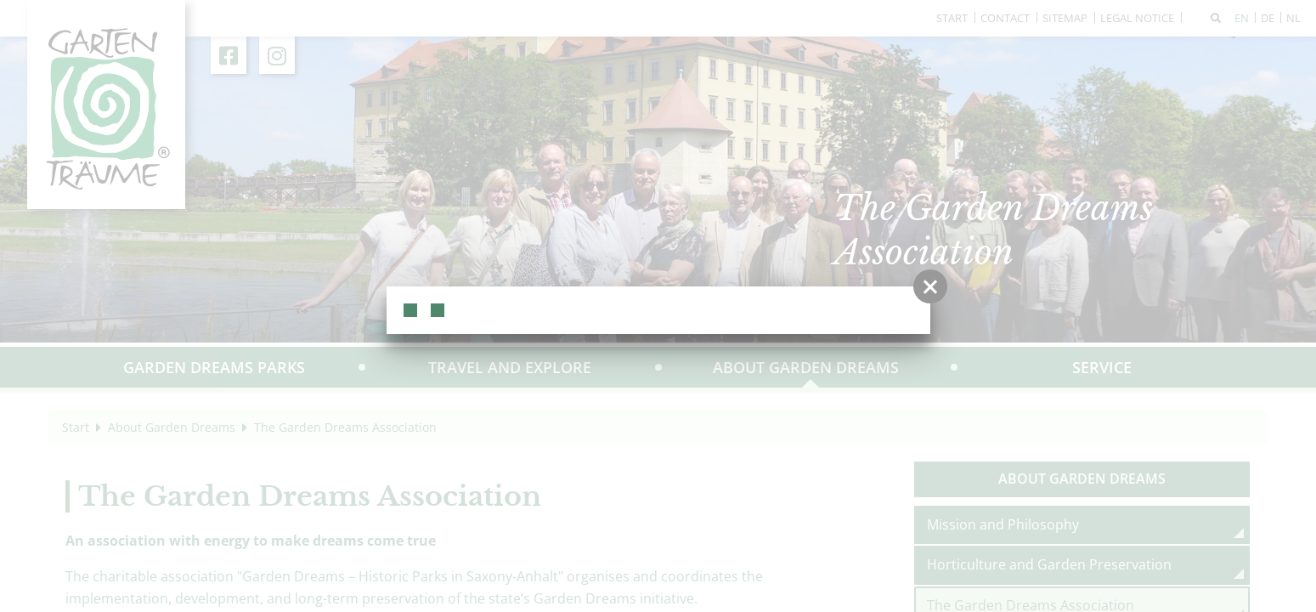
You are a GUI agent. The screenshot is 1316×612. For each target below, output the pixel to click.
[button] (930, 286)
